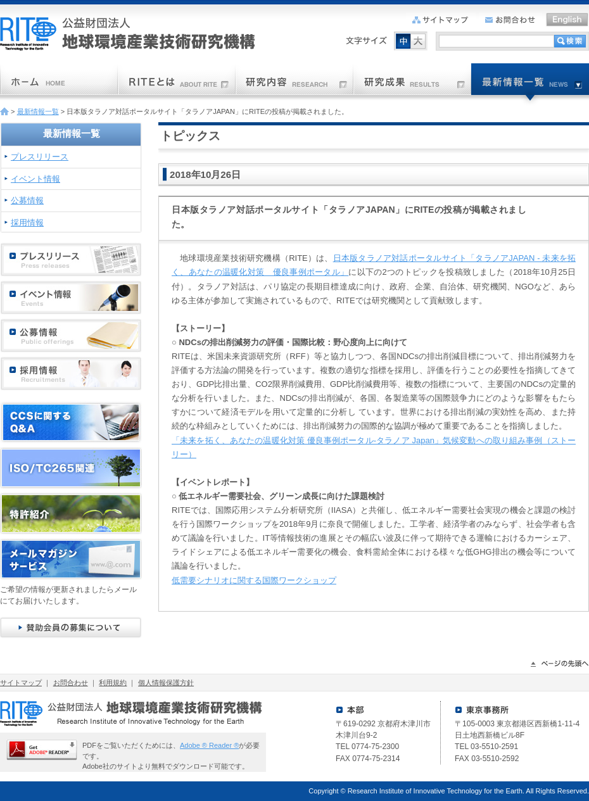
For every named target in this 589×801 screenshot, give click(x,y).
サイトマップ (21, 682)
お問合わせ (70, 682)
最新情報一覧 (38, 111)
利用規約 (113, 682)
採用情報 (27, 222)
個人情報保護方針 (166, 682)
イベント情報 (35, 179)
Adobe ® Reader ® (209, 745)
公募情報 (27, 200)
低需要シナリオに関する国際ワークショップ (254, 580)
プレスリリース (39, 156)
